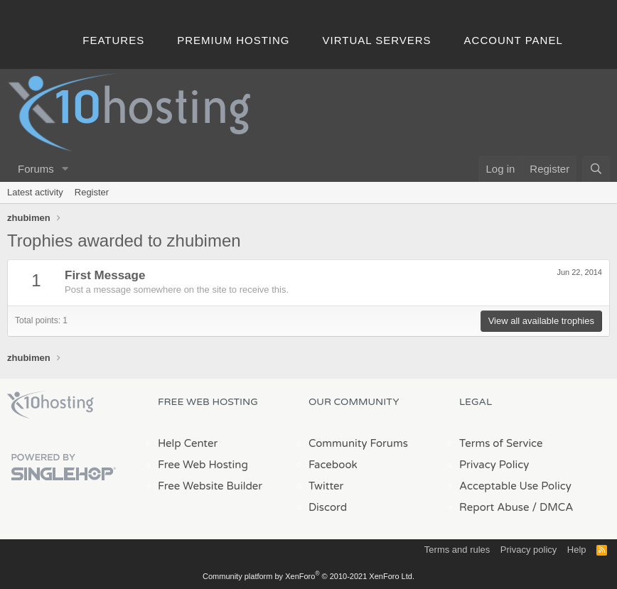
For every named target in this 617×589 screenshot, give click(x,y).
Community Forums (358, 443)
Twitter (325, 486)
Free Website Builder (210, 486)
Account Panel (513, 40)
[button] (65, 169)
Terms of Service (501, 443)
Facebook (333, 464)
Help (576, 549)
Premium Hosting (233, 40)
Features (113, 40)
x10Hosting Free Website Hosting (50, 405)
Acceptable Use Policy (515, 486)
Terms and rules (457, 549)
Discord (327, 507)
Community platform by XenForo (308, 576)
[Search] (596, 169)
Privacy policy (528, 549)
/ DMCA (552, 507)
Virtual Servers (377, 40)
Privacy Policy (494, 464)
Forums (36, 169)
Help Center (188, 443)
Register (92, 192)
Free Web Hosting (203, 464)
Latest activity (35, 192)
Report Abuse (494, 507)
